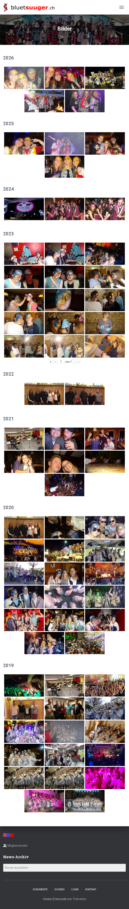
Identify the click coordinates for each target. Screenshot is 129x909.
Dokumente (40, 889)
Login (74, 889)
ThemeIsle (79, 899)
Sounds (59, 889)
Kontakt (90, 889)
